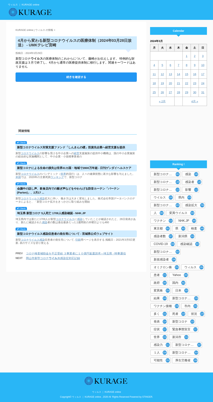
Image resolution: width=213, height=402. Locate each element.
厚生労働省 (186, 360)
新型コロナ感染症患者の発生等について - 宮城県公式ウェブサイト (65, 233)
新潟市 (180, 337)
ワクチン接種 (166, 306)
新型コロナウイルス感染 (167, 205)
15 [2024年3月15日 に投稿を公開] (186, 74)
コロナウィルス (30, 198)
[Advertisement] (76, 102)
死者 (178, 314)
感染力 (162, 345)
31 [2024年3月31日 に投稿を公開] (202, 92)
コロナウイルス (30, 153)
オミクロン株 (166, 267)
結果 (160, 298)
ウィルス (194, 267)
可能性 (162, 360)
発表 (160, 322)
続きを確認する (76, 77)
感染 (42, 198)
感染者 (193, 182)
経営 (76, 153)
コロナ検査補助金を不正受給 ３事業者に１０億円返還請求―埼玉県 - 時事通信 (76, 253)
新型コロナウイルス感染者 (188, 345)
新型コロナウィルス (167, 182)
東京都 (162, 228)
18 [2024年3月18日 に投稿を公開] (154, 83)
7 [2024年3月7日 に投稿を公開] (178, 65)
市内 (190, 306)
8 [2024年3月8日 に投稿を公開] (186, 65)
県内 (184, 197)
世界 (63, 173)
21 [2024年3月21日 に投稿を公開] (178, 83)
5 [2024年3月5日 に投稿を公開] (162, 65)
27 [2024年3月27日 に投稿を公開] (170, 92)
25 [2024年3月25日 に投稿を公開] (154, 92)
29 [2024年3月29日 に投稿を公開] (186, 92)
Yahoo (180, 275)
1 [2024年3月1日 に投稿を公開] (186, 56)
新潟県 (186, 236)
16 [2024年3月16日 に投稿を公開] (194, 74)
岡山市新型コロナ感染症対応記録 (53, 258)
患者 (160, 275)
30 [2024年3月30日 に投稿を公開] (194, 92)
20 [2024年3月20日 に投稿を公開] (170, 83)
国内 (178, 283)
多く (160, 314)
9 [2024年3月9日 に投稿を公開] (194, 65)
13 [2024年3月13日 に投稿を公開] (170, 74)
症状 (160, 329)
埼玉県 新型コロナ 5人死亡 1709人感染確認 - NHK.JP (51, 213)
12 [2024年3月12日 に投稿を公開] (162, 74)
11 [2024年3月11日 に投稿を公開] (154, 74)
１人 (160, 353)
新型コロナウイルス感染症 (167, 190)
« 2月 (162, 101)
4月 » (194, 101)
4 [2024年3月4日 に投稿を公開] (154, 65)
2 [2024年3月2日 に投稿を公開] (194, 56)
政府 (160, 283)
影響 (192, 190)
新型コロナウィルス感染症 (167, 252)
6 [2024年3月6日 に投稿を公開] (170, 65)
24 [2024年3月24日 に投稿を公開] (202, 83)
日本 (181, 290)
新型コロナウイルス (167, 174)
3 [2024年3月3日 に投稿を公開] (203, 56)
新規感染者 (165, 259)
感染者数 (163, 236)
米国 (18, 177)
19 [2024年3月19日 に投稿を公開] (162, 83)
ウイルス (164, 197)
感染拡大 (194, 205)
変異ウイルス (181, 213)
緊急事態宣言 (184, 329)
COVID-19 (164, 244)
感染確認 (189, 244)
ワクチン (163, 221)
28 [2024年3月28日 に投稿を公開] (178, 92)
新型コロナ (183, 322)
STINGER (147, 397)
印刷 (78, 239)
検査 (197, 228)
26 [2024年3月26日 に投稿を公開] (162, 92)
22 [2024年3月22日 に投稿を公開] (186, 83)
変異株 (162, 290)
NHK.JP (187, 221)
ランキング (57, 177)
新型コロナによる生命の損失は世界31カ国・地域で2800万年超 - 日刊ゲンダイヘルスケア (74, 168)
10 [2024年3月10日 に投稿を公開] (202, 65)
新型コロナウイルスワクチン (185, 298)
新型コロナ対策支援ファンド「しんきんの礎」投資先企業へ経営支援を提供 (71, 147)
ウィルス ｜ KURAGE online (106, 392)
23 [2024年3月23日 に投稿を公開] (194, 83)
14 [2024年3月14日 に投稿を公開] (178, 74)
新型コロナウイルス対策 (185, 353)
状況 (197, 314)
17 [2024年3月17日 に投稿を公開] (202, 74)
